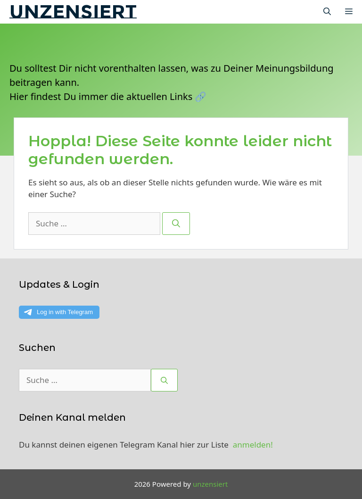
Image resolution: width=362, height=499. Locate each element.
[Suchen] (176, 223)
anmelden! (253, 444)
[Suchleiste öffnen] (327, 12)
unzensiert (73, 11)
